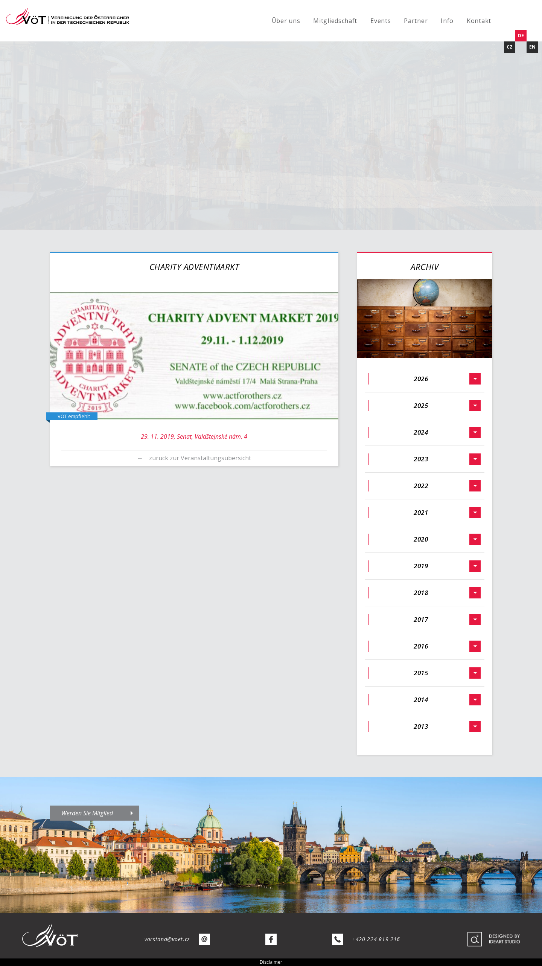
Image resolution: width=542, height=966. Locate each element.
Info (447, 21)
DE (521, 35)
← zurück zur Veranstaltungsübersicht (194, 458)
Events (380, 21)
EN (532, 47)
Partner (416, 21)
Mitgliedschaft (335, 21)
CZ (510, 47)
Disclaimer (271, 962)
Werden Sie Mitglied (87, 813)
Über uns (286, 21)
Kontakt (479, 21)
